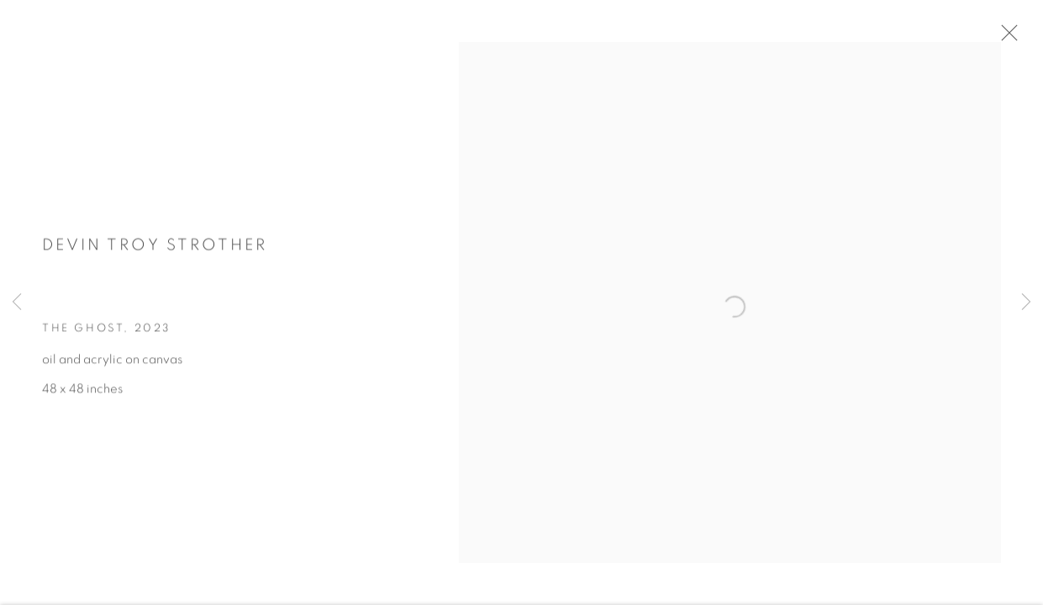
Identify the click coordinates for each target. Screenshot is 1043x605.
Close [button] (1011, 37)
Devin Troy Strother (154, 250)
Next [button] (1026, 302)
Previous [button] (17, 302)
